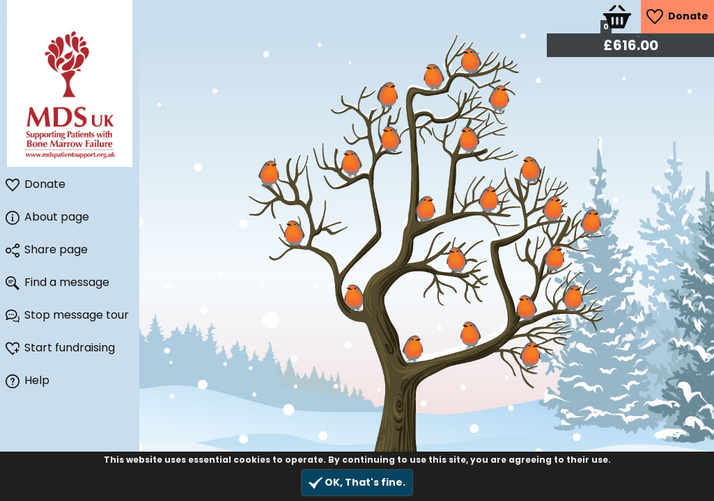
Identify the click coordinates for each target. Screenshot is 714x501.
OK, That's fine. (357, 482)
